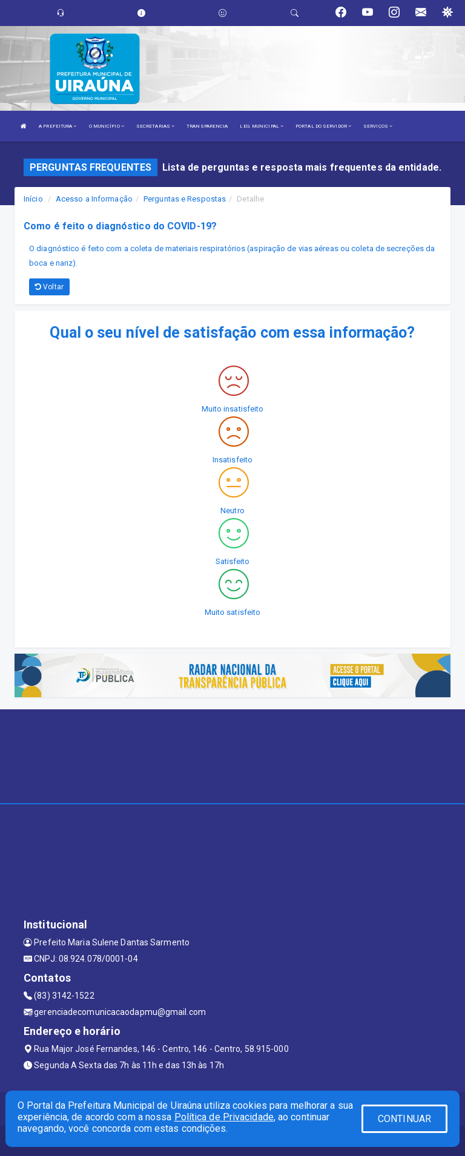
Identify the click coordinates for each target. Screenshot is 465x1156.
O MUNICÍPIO (106, 126)
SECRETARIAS (155, 126)
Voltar (49, 287)
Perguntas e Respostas (184, 198)
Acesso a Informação (94, 198)
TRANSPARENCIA (207, 126)
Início (33, 198)
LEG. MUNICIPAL (261, 126)
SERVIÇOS (377, 126)
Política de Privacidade (224, 1117)
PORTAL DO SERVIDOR (323, 126)
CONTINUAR (404, 1119)
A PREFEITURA (57, 126)
